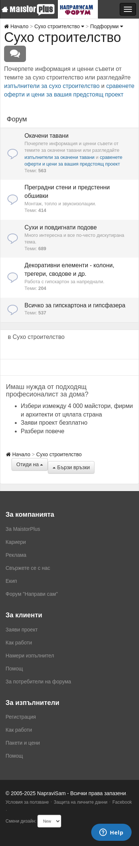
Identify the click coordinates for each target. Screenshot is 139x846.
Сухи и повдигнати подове (60, 227)
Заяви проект (22, 630)
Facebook (122, 802)
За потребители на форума (38, 682)
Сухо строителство (59, 26)
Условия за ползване (27, 802)
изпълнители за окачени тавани (59, 157)
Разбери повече (42, 431)
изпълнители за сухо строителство (52, 86)
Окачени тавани (46, 136)
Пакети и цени (23, 743)
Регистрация (21, 717)
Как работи (19, 643)
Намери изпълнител (30, 656)
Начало (16, 26)
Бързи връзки (71, 467)
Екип (11, 581)
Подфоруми (106, 26)
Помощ (14, 669)
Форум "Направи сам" (32, 594)
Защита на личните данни (80, 802)
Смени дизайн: (21, 821)
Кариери (16, 542)
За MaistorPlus (23, 529)
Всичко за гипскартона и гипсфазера (74, 305)
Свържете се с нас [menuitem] (28, 568)
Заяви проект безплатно (54, 422)
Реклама (16, 555)
